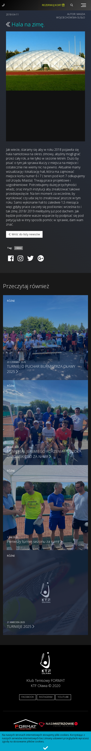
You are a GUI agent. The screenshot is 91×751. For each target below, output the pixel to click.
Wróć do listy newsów (24, 234)
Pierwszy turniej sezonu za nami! (34, 541)
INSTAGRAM (45, 697)
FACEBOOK (27, 697)
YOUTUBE (63, 697)
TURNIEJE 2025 (20, 626)
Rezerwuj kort (53, 5)
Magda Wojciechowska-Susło (70, 15)
